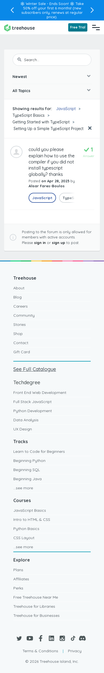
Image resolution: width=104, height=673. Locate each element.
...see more (23, 487)
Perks (18, 588)
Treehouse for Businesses (36, 615)
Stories (19, 324)
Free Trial (77, 27)
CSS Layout (23, 537)
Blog (17, 297)
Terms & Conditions (40, 650)
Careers (20, 306)
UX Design (22, 429)
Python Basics (26, 528)
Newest (19, 76)
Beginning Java (27, 478)
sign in (40, 242)
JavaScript (66, 108)
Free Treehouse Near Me (35, 597)
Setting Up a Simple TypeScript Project (47, 128)
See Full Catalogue (34, 369)
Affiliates (21, 578)
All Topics (21, 90)
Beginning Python (29, 460)
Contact (20, 342)
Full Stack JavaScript (32, 401)
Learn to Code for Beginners (39, 451)
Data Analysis (26, 419)
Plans (18, 569)
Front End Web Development (39, 392)
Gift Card (21, 351)
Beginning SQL (26, 469)
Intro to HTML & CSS (31, 519)
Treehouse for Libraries (34, 606)
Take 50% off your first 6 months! (53, 5)
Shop (18, 333)
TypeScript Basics (28, 115)
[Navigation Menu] (96, 27)
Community (24, 315)
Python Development (32, 410)
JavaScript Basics (29, 510)
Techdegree (26, 382)
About (18, 287)
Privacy (75, 650)
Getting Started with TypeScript (41, 121)
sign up (58, 242)
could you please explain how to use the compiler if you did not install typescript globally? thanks (52, 162)
